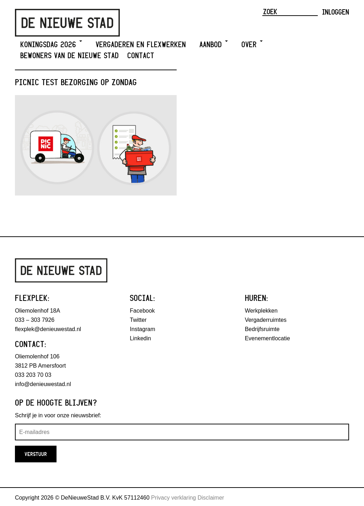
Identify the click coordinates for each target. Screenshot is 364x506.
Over (252, 44)
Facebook (142, 311)
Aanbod (213, 44)
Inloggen (335, 12)
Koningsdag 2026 (51, 44)
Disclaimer (211, 498)
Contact (140, 55)
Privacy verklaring (173, 498)
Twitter (138, 320)
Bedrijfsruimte (262, 329)
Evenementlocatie (267, 338)
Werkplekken (261, 311)
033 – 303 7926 (34, 320)
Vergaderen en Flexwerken (141, 44)
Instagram (142, 329)
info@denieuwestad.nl (43, 384)
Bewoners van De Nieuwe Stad (69, 55)
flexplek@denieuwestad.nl (48, 329)
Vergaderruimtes (266, 320)
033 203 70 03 (33, 375)
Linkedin (140, 338)
